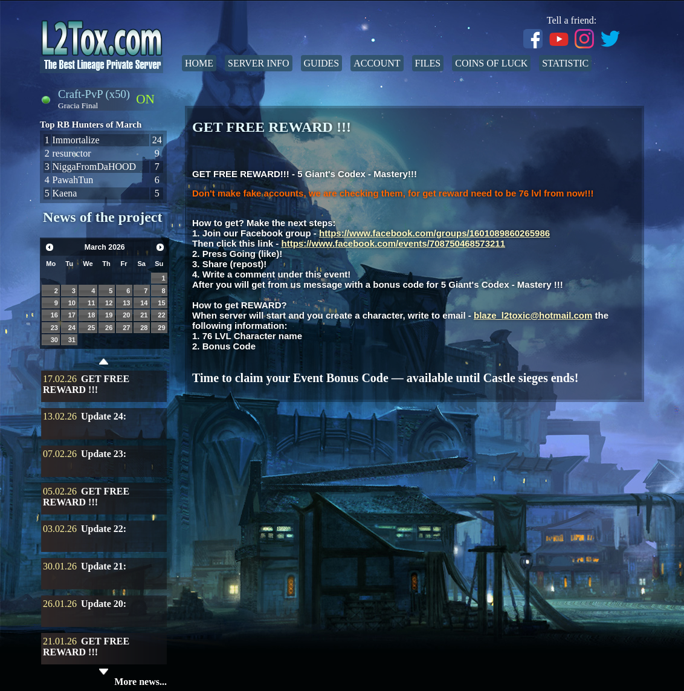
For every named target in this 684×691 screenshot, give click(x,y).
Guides (322, 63)
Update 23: (103, 454)
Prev (49, 247)
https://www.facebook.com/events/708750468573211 (393, 243)
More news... (140, 681)
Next (160, 247)
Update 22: (103, 529)
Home (199, 63)
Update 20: (103, 604)
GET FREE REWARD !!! (86, 384)
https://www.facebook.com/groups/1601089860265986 (434, 233)
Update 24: (103, 416)
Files (428, 63)
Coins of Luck (491, 63)
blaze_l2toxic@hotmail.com (533, 315)
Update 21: (103, 566)
